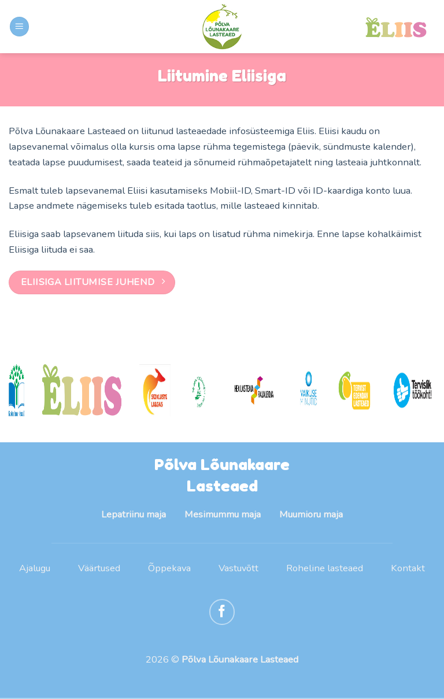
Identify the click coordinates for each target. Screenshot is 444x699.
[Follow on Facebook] (222, 613)
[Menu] (19, 26)
